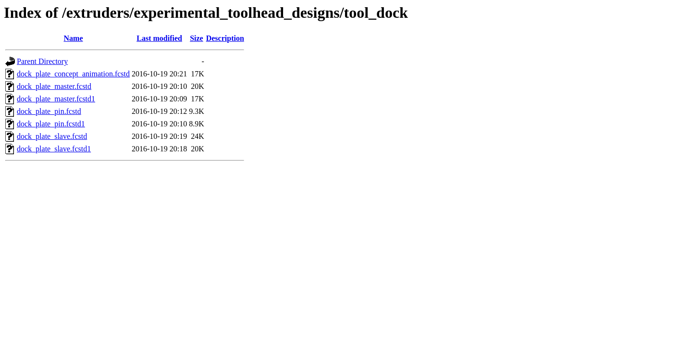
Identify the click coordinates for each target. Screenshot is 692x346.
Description (225, 38)
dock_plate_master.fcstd (54, 86)
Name (73, 38)
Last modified (159, 38)
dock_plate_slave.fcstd (52, 136)
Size (196, 38)
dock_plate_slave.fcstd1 (54, 149)
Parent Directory (42, 61)
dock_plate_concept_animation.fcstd (73, 74)
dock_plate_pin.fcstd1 (51, 124)
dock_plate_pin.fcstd (49, 111)
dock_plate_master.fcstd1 (56, 99)
